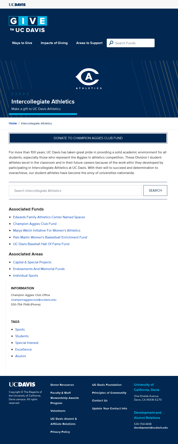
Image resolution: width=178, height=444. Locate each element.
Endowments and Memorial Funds (39, 268)
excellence (23, 349)
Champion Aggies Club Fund (34, 223)
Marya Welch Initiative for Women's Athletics (46, 230)
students (22, 336)
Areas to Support (89, 42)
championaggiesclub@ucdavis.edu (33, 299)
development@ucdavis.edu (151, 428)
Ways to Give (22, 42)
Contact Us (100, 400)
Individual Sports (25, 275)
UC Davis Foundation (107, 385)
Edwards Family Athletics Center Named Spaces (49, 217)
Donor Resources (62, 385)
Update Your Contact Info (109, 408)
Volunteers (57, 411)
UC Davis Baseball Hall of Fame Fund (41, 243)
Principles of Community (109, 393)
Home (13, 123)
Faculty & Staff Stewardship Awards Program (64, 398)
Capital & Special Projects (32, 262)
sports (20, 329)
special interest (26, 342)
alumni (20, 356)
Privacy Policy (60, 432)
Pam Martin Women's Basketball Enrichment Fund (50, 237)
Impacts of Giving (54, 42)
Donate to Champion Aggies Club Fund (88, 138)
